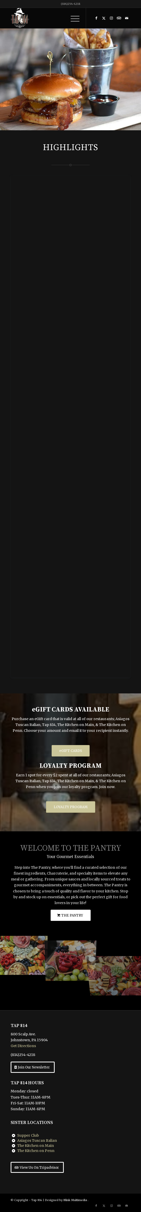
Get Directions (23, 1046)
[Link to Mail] (126, 18)
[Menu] (72, 18)
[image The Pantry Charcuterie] (23, 953)
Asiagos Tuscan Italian (37, 1140)
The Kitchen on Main (35, 1145)
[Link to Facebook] (96, 18)
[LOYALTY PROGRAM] (70, 807)
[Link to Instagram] (111, 18)
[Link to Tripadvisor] (119, 18)
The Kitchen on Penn (35, 1150)
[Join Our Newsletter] (33, 1067)
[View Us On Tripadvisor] (37, 1167)
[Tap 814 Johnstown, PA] (59, 18)
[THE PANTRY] (71, 915)
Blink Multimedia (75, 1200)
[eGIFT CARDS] (71, 751)
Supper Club (28, 1135)
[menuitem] (72, 18)
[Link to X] (104, 18)
